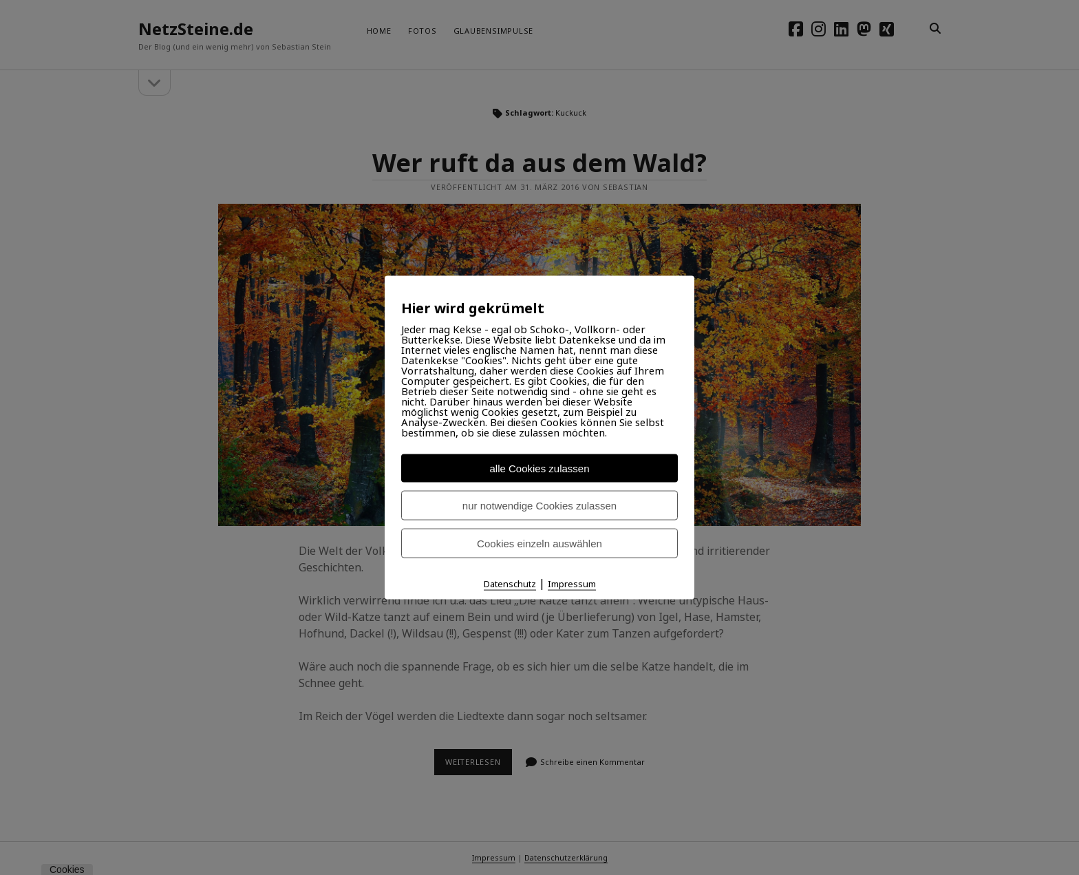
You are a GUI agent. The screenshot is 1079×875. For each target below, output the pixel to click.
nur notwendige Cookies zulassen (539, 506)
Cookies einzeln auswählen (539, 543)
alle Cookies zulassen (539, 468)
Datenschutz (510, 584)
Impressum (572, 584)
